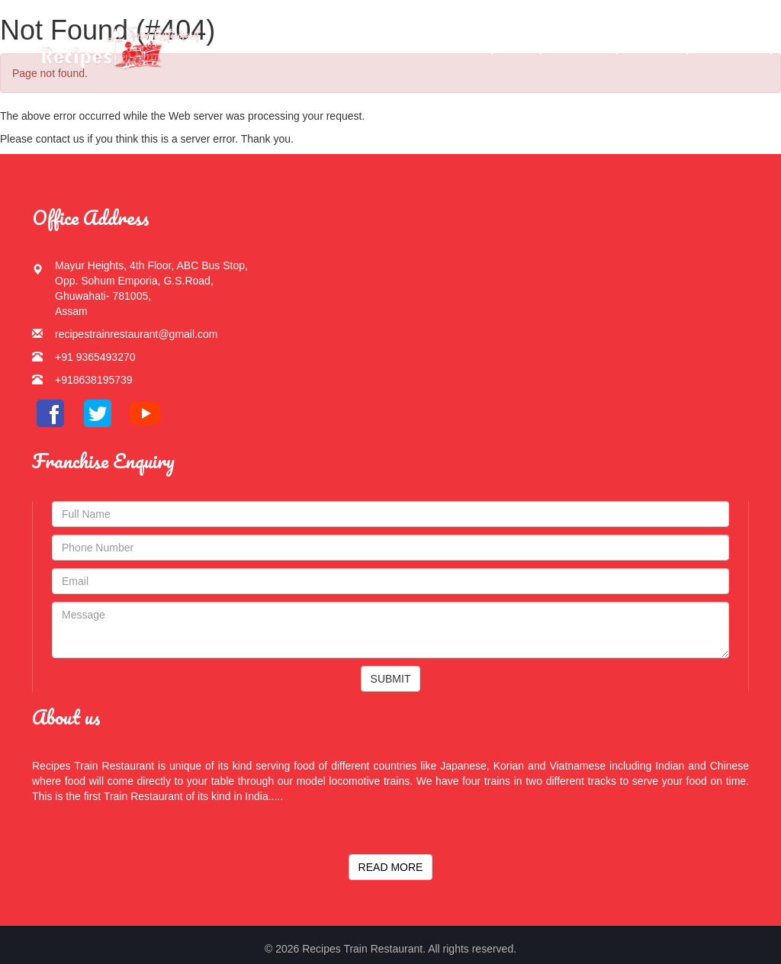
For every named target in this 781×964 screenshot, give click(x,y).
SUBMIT (391, 679)
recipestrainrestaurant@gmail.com (136, 334)
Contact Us (730, 45)
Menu (516, 45)
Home (467, 45)
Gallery (579, 45)
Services (653, 45)
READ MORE (390, 867)
